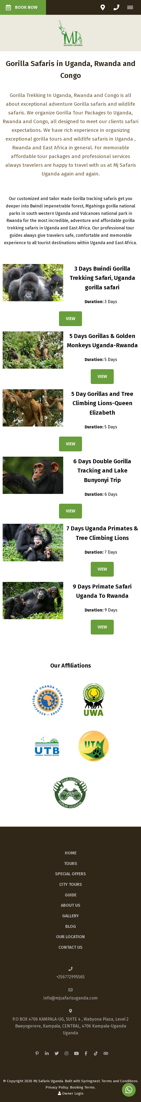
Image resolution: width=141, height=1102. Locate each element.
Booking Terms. (82, 1087)
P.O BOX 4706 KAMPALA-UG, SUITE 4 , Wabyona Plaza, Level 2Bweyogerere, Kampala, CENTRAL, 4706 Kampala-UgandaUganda (70, 1026)
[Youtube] (76, 1053)
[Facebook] (86, 1053)
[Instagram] (66, 1053)
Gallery (70, 915)
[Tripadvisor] (105, 1053)
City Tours (70, 884)
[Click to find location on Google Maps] (103, 7)
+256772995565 (70, 976)
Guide (70, 894)
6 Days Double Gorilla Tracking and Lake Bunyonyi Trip (102, 471)
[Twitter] (56, 1053)
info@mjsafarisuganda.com (70, 998)
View (70, 318)
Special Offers (70, 873)
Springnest (90, 1081)
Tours (70, 863)
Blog (70, 926)
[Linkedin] (47, 1053)
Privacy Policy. (57, 1087)
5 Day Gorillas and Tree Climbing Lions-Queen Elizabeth (102, 403)
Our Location (70, 936)
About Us (70, 905)
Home (70, 852)
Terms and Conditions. (120, 1081)
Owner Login (70, 1093)
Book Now (21, 7)
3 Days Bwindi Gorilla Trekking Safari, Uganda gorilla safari (102, 278)
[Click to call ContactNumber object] (116, 7)
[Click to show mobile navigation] (132, 7)
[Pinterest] (37, 1053)
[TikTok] (95, 1053)
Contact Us (70, 947)
